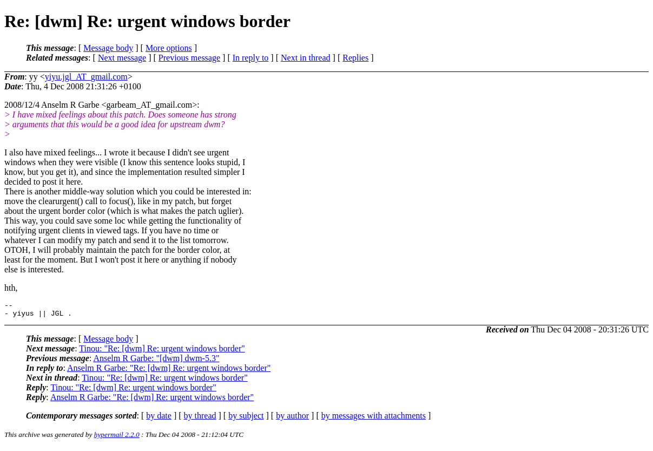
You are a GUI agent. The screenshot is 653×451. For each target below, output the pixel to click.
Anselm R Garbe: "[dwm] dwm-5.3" (156, 361)
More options (169, 48)
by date (159, 418)
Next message (122, 57)
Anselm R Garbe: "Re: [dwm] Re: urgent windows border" (169, 371)
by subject (245, 418)
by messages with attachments (373, 418)
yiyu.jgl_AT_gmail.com (86, 76)
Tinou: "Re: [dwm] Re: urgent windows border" (162, 351)
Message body (108, 48)
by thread (200, 418)
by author (292, 418)
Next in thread (306, 57)
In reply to (251, 57)
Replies (355, 57)
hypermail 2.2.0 (117, 438)
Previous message (189, 57)
